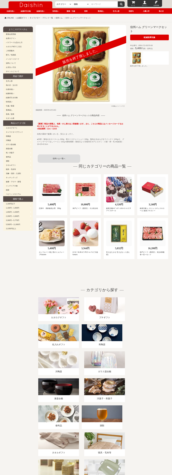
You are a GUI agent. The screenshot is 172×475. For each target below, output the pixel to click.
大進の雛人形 (86, 461)
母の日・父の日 (12, 85)
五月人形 (116, 11)
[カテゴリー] (63, 4)
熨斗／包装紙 (11, 55)
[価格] (81, 4)
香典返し (101, 11)
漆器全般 (9, 149)
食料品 (8, 157)
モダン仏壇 (10, 118)
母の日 (161, 11)
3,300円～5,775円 (12, 220)
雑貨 (7, 190)
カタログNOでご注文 (14, 47)
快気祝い (55, 11)
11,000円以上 (11, 229)
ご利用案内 (10, 51)
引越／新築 (10, 106)
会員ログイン (11, 38)
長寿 (86, 11)
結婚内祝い (41, 11)
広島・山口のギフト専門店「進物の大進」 (86, 458)
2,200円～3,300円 (12, 216)
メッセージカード (12, 59)
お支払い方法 (11, 67)
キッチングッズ (12, 178)
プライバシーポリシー (84, 443)
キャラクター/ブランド (14, 132)
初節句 (131, 11)
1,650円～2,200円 (12, 212)
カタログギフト (12, 128)
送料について (11, 63)
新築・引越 (71, 11)
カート (133, 5)
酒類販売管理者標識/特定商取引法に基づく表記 (52, 443)
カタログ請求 (103, 443)
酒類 (7, 161)
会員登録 (156, 5)
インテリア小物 (12, 186)
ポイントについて (12, 71)
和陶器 (8, 136)
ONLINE (10, 18)
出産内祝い (11, 11)
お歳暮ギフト (21, 18)
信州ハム (59, 18)
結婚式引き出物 (12, 98)
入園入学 (146, 11)
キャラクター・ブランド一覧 (41, 18)
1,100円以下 (10, 204)
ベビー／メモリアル (13, 194)
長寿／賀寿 (10, 114)
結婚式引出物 (26, 11)
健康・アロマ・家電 (13, 182)
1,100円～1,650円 (12, 208)
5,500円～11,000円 (13, 224)
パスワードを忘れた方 (14, 42)
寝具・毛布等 (11, 169)
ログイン (144, 5)
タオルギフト (11, 165)
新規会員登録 (11, 34)
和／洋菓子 (10, 153)
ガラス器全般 (11, 144)
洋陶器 (8, 140)
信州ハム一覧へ (59, 158)
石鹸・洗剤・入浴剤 (13, 173)
